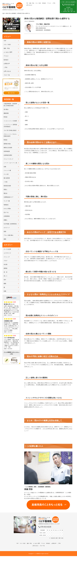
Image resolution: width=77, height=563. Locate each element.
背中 (5, 279)
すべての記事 (7, 249)
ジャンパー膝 (7, 170)
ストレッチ (7, 256)
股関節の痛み (7, 143)
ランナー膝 (7, 201)
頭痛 (5, 166)
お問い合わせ (29, 5)
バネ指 (5, 182)
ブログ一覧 (7, 75)
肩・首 (5, 272)
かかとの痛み (7, 208)
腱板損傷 (6, 113)
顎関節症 (6, 204)
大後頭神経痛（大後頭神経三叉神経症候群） (10, 104)
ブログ (5, 260)
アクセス (49, 3)
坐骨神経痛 (7, 151)
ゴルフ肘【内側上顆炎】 (10, 130)
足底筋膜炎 (7, 216)
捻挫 (5, 231)
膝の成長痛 (7, 178)
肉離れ (5, 220)
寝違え (5, 189)
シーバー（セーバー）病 (10, 162)
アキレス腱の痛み (8, 235)
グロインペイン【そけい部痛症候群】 (10, 135)
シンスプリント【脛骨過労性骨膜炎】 (10, 125)
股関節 (5, 268)
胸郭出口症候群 (8, 147)
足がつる (6, 212)
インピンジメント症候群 (10, 120)
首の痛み (6, 109)
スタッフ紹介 (38, 3)
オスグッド (7, 227)
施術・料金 (31, 3)
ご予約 (53, 3)
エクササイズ (7, 253)
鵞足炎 (5, 193)
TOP (27, 3)
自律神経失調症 (8, 155)
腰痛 (5, 239)
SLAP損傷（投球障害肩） (11, 223)
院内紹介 (44, 3)
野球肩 (5, 117)
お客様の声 (7, 63)
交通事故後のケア (8, 197)
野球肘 (5, 140)
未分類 (5, 264)
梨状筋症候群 (7, 185)
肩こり (5, 276)
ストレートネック (8, 159)
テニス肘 (6, 174)
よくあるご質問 (8, 52)
